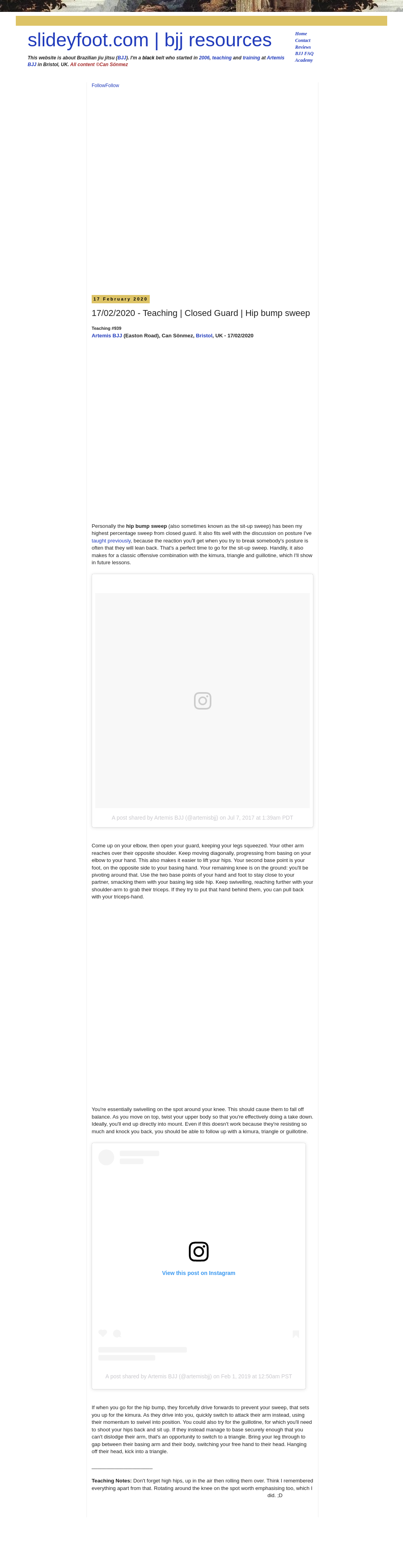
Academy (304, 60)
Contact (303, 40)
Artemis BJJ (107, 336)
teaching (222, 58)
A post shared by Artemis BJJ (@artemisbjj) (165, 817)
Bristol (204, 336)
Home (301, 33)
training (251, 58)
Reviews (303, 47)
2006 (204, 58)
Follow (98, 85)
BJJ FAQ (304, 53)
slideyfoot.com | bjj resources (150, 39)
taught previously (111, 541)
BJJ (121, 58)
